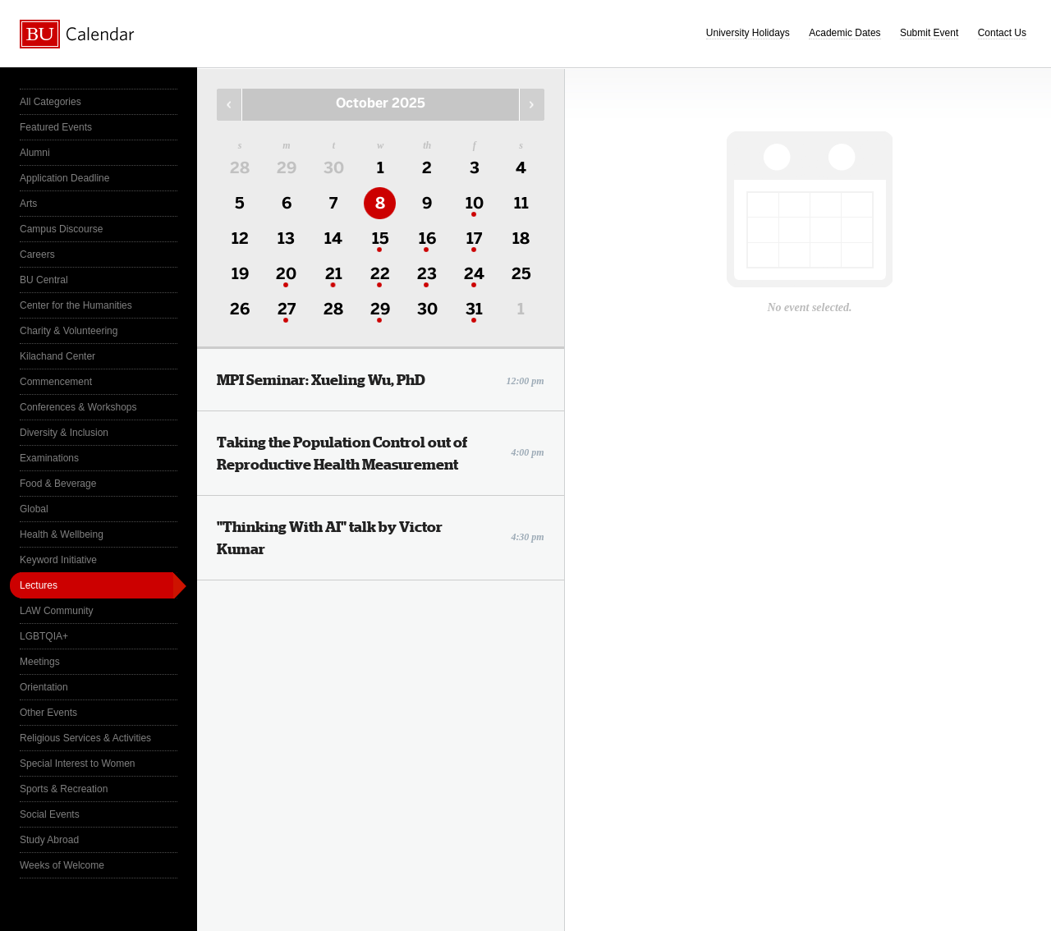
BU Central (44, 280)
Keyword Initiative (58, 560)
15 (380, 238)
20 (286, 274)
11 (521, 203)
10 (475, 203)
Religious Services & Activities (85, 738)
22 (380, 274)
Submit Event (929, 33)
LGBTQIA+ (44, 636)
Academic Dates (844, 33)
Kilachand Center (57, 356)
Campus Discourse (61, 229)
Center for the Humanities (76, 305)
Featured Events (56, 127)
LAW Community (57, 611)
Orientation (44, 687)
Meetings (40, 661)
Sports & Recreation (64, 789)
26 (240, 309)
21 (333, 274)
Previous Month (229, 104)
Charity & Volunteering (68, 331)
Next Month (531, 104)
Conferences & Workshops (78, 407)
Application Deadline (64, 178)
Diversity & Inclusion (64, 432)
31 (474, 309)
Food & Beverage (58, 483)
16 (427, 238)
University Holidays (748, 33)
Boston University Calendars (77, 34)
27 (287, 309)
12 (240, 238)
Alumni (35, 152)
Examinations (49, 458)
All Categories (50, 102)
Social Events (50, 814)
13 (286, 238)
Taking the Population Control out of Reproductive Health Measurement (380, 453)
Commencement (56, 382)
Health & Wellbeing (61, 534)
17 (474, 238)
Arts (28, 203)
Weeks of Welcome (62, 865)
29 (286, 168)
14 (333, 238)
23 (427, 274)
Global (34, 509)
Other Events (48, 712)
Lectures (38, 585)
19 (240, 274)
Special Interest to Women (77, 763)
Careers (37, 254)
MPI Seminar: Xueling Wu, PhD (380, 379)
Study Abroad (49, 840)
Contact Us (1002, 33)
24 (474, 274)
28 (240, 168)
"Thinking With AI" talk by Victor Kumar (380, 537)
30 (334, 168)
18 (521, 238)
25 (521, 274)
